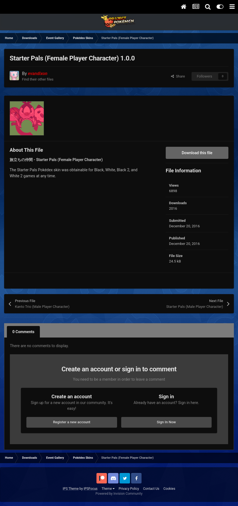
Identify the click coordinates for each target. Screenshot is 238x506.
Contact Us (151, 489)
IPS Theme (71, 489)
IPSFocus (90, 489)
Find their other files (38, 79)
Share (178, 76)
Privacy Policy (129, 489)
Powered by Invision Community (119, 494)
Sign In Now (166, 422)
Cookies (169, 489)
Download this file (197, 153)
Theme (108, 489)
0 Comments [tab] (23, 332)
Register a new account (71, 422)
